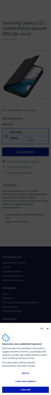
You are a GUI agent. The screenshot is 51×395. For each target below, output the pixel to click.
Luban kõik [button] (26, 390)
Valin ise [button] (25, 373)
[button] (43, 328)
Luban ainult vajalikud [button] (25, 381)
